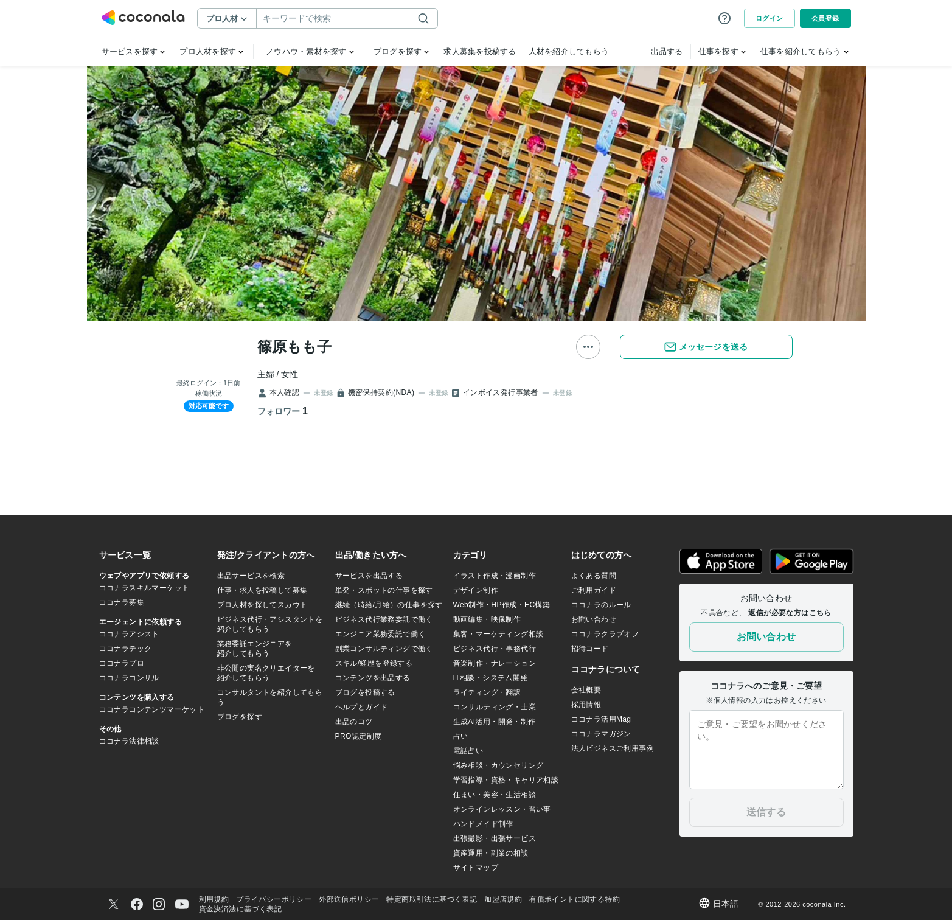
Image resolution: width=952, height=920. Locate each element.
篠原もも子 (294, 346)
